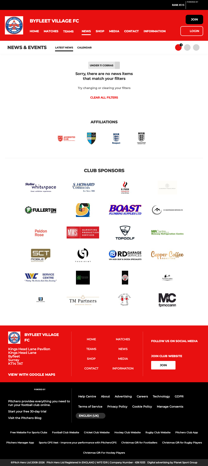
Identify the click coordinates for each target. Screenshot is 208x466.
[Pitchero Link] (195, 6)
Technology (161, 396)
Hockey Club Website (127, 432)
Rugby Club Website (157, 432)
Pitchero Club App (186, 432)
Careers (142, 396)
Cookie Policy (142, 406)
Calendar (84, 47)
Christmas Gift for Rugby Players (182, 442)
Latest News (64, 47)
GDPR (179, 396)
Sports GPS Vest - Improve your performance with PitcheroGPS (77, 442)
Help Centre (87, 396)
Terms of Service (90, 406)
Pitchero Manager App (20, 442)
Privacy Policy (117, 406)
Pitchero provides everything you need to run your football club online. (39, 403)
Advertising (123, 396)
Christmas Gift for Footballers (139, 442)
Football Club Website (65, 432)
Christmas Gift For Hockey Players (104, 452)
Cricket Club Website (96, 432)
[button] (34, 31)
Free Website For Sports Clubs (28, 432)
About (105, 396)
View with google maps (31, 374)
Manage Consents (170, 406)
